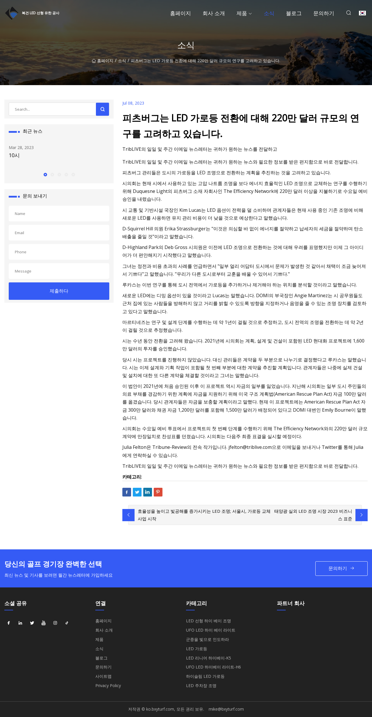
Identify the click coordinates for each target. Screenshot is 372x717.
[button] (45, 174)
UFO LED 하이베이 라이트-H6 (213, 667)
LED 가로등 (196, 648)
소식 (269, 13)
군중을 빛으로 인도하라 (207, 639)
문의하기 (323, 13)
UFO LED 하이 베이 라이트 (210, 630)
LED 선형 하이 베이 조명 (208, 620)
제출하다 (59, 291)
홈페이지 (180, 13)
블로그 (294, 13)
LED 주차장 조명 (201, 685)
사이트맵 (103, 676)
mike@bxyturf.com (226, 709)
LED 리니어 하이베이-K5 (208, 658)
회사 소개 (214, 13)
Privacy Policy (108, 685)
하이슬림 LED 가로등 (205, 676)
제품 (242, 13)
